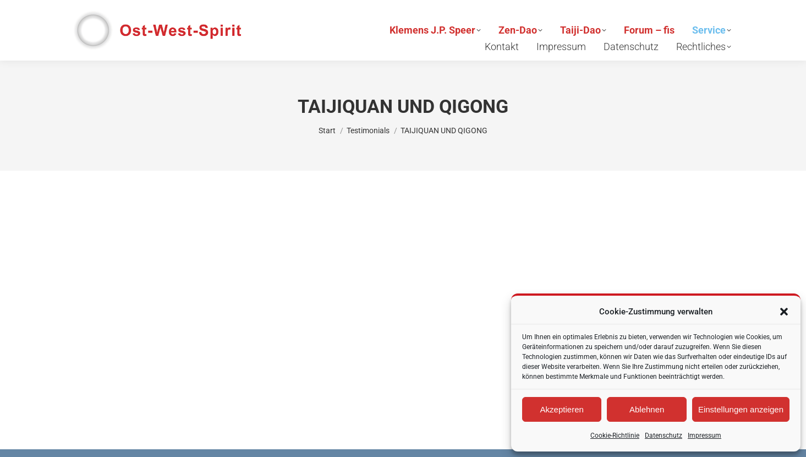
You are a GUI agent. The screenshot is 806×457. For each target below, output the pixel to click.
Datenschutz (663, 435)
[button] (783, 311)
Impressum (704, 435)
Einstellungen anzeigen (740, 409)
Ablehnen (646, 409)
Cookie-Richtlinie (614, 435)
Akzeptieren (562, 409)
